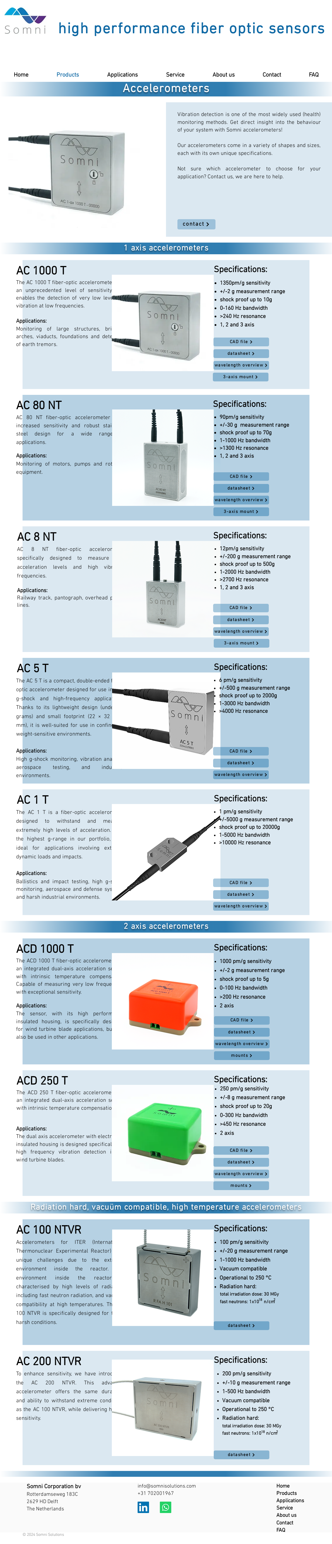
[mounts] (242, 1055)
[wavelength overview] (241, 365)
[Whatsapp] (165, 1507)
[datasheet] (241, 353)
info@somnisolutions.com (167, 1486)
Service (284, 1508)
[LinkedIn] (143, 1507)
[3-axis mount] (240, 377)
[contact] (196, 224)
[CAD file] (241, 342)
